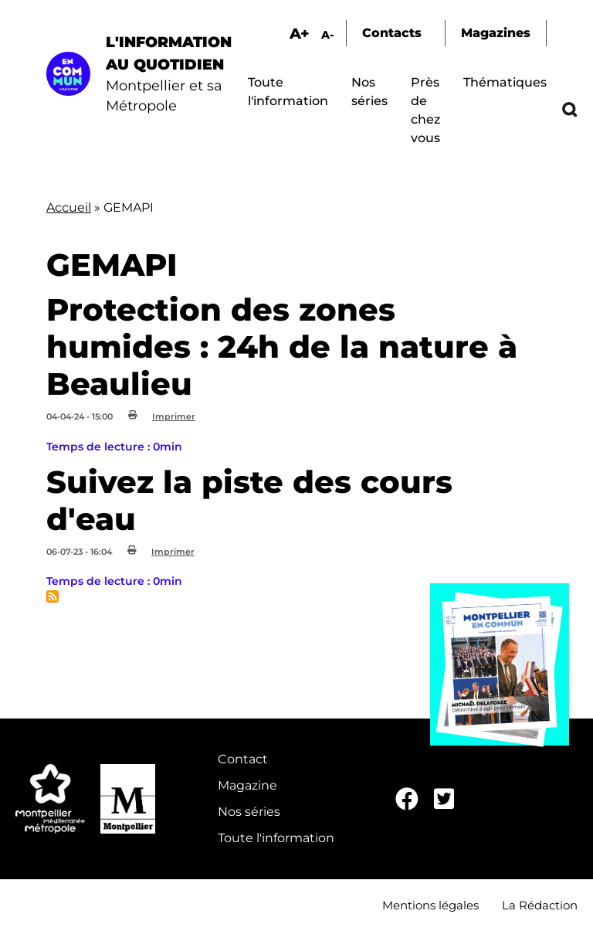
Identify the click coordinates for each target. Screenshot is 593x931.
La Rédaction (540, 905)
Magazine (247, 785)
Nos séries (249, 811)
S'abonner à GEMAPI (52, 596)
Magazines (495, 32)
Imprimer (173, 416)
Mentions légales (430, 905)
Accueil (68, 207)
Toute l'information (276, 838)
